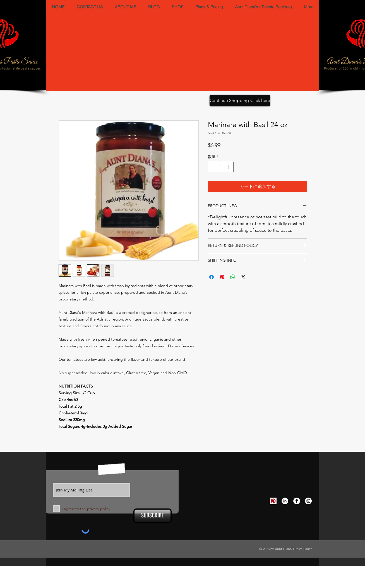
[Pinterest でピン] (222, 277)
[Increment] (229, 167)
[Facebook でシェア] (211, 277)
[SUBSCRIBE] (152, 515)
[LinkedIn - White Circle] (285, 501)
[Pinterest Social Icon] (273, 501)
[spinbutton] (221, 167)
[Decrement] (212, 167)
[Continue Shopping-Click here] (240, 100)
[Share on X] (243, 277)
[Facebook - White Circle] (296, 501)
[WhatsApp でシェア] (232, 277)
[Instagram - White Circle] (308, 501)
